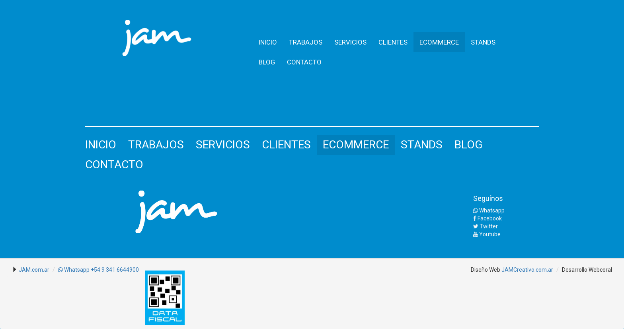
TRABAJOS (305, 42)
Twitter (485, 226)
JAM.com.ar (34, 270)
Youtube (487, 234)
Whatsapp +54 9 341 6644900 (98, 270)
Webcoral (600, 270)
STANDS (483, 42)
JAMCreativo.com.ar (527, 270)
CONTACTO (304, 62)
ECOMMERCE (439, 42)
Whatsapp (489, 210)
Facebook (487, 218)
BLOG (267, 62)
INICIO (268, 42)
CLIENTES (393, 42)
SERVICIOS (350, 42)
